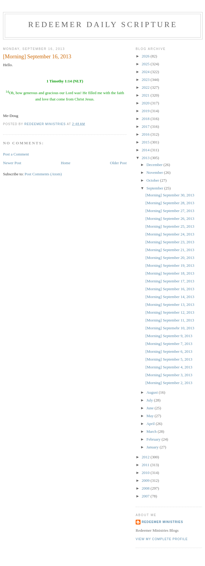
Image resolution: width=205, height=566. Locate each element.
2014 (146, 150)
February (154, 439)
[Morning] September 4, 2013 (168, 367)
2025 (146, 64)
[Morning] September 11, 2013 (169, 320)
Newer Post (12, 163)
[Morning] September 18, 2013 (169, 273)
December (155, 164)
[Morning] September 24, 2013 (169, 234)
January (153, 447)
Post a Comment (16, 154)
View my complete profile (162, 539)
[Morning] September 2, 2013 (168, 382)
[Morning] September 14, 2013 (169, 296)
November (155, 172)
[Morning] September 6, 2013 (168, 351)
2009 (146, 480)
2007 (146, 496)
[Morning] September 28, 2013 (169, 203)
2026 (146, 56)
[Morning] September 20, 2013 (169, 257)
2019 (146, 111)
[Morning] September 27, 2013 (169, 210)
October (153, 180)
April (151, 423)
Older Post (118, 163)
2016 (146, 134)
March (152, 431)
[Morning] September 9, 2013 (168, 336)
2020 (146, 103)
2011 (146, 465)
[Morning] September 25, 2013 (169, 226)
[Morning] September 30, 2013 (169, 195)
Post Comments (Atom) (43, 174)
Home (66, 163)
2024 (146, 71)
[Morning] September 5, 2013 (168, 359)
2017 (146, 126)
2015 (146, 142)
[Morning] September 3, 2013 (168, 375)
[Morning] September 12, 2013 (169, 312)
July (150, 400)
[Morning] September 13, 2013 (169, 304)
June (151, 408)
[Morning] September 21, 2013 (169, 250)
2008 (146, 488)
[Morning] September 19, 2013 (169, 265)
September (155, 188)
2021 (146, 95)
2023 (146, 79)
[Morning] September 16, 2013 (169, 289)
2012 (146, 457)
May (151, 416)
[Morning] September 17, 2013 (169, 281)
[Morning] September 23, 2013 (169, 242)
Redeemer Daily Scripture (102, 24)
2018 (146, 118)
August (153, 392)
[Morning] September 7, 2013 (168, 343)
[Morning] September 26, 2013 (169, 218)
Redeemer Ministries (162, 522)
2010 (146, 472)
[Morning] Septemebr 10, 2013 (169, 328)
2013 (146, 157)
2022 (146, 87)
